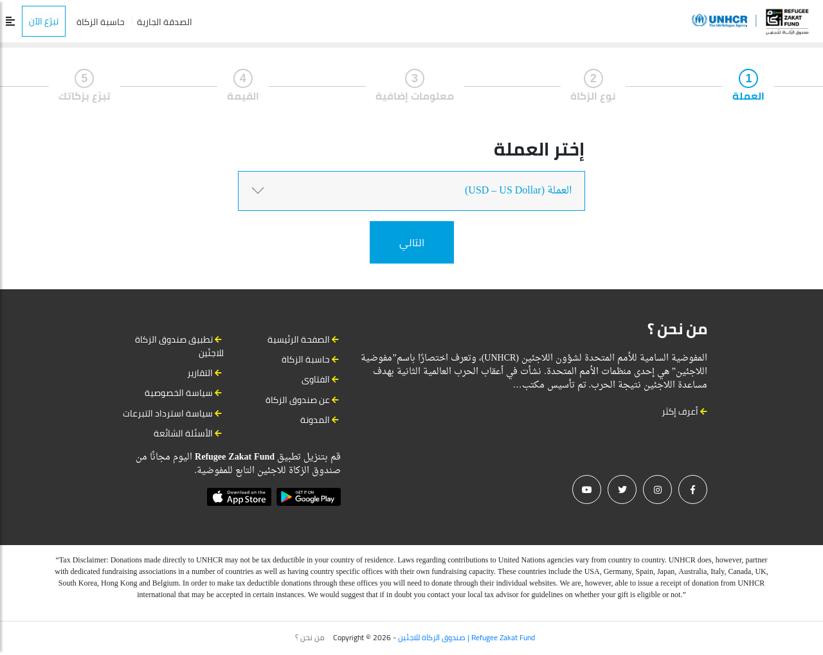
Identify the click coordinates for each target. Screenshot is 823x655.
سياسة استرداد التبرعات (168, 413)
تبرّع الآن (44, 21)
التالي (411, 242)
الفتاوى (316, 379)
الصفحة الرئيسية (298, 339)
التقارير (200, 372)
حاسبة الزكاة (101, 21)
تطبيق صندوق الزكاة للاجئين (179, 346)
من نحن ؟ (310, 638)
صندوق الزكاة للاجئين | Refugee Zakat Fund (466, 637)
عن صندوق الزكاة (298, 399)
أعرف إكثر (684, 411)
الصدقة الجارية (164, 21)
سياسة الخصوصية (179, 392)
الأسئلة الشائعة (183, 433)
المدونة (315, 419)
